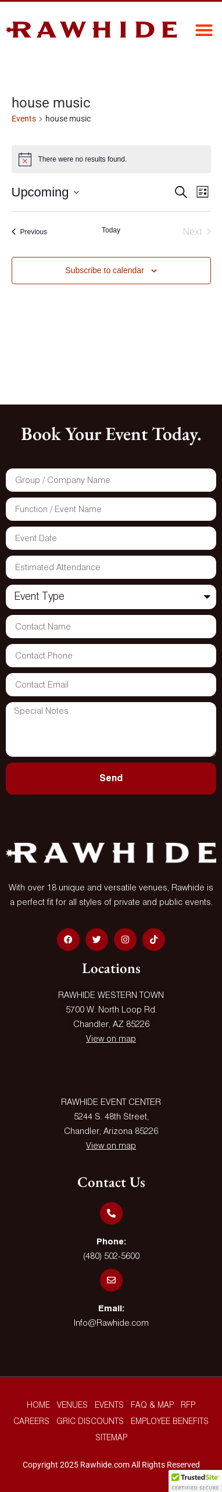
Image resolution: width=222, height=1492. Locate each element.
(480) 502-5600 (111, 1256)
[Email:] (111, 1280)
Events (24, 118)
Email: (111, 1308)
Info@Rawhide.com (111, 1323)
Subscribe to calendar (104, 270)
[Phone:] (111, 1213)
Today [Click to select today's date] (111, 230)
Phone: (111, 1241)
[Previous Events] (30, 232)
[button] (204, 30)
